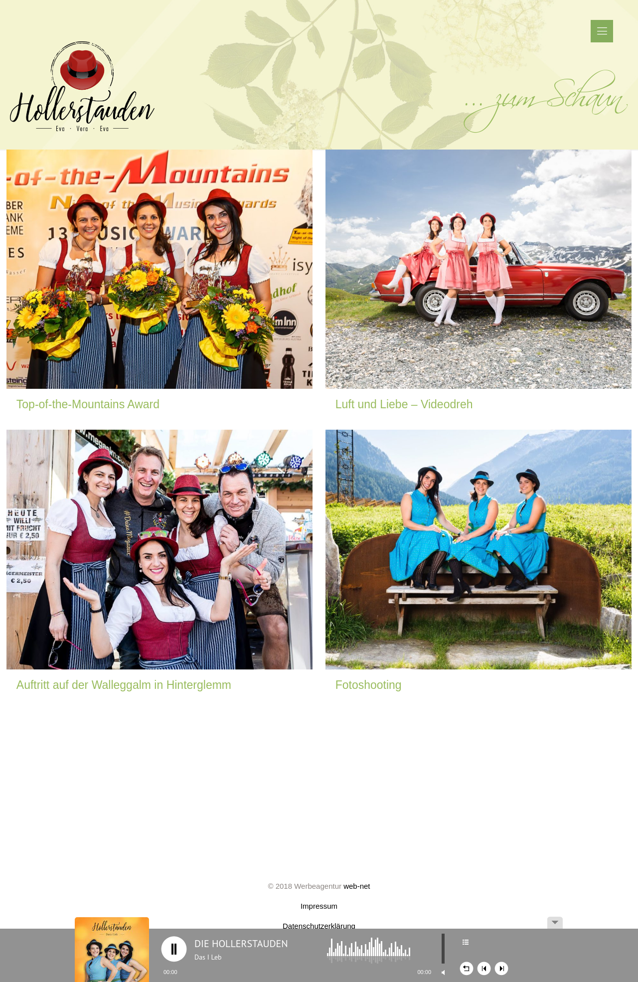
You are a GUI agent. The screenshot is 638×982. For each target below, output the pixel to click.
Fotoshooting (368, 684)
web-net (356, 886)
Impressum (319, 906)
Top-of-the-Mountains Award (88, 404)
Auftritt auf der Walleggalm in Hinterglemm (123, 684)
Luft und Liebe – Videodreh (404, 404)
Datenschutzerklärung (319, 926)
